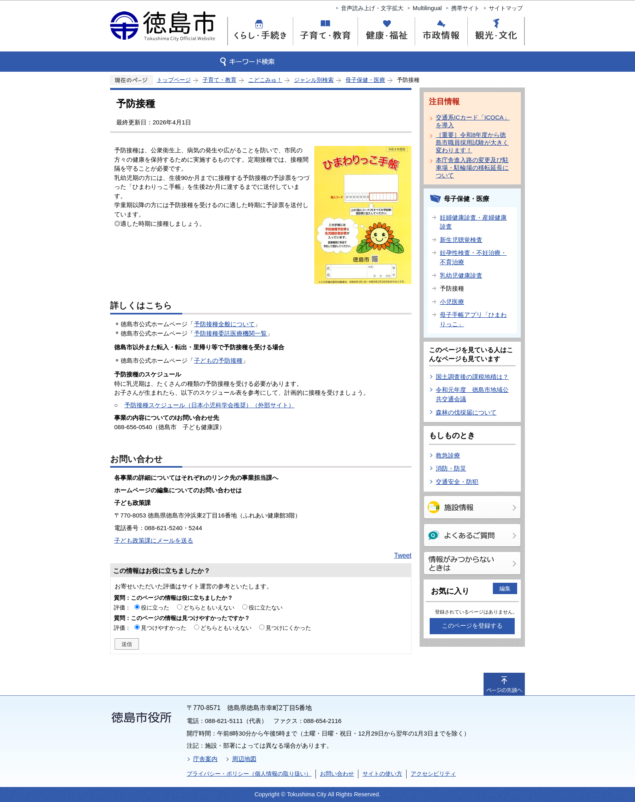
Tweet (402, 555)
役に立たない (266, 607)
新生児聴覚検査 (461, 239)
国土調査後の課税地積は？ (472, 376)
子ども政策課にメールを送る (153, 540)
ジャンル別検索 (314, 80)
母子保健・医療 (365, 80)
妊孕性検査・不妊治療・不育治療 (473, 257)
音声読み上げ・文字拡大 (372, 8)
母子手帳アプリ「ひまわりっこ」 (473, 319)
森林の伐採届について (466, 412)
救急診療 (448, 455)
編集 (505, 588)
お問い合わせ (337, 773)
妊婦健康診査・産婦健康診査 (473, 222)
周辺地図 (244, 758)
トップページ (174, 80)
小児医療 (452, 301)
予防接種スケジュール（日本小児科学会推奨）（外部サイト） (209, 405)
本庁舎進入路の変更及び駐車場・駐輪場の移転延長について (472, 167)
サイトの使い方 (382, 773)
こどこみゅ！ (265, 80)
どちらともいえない (208, 607)
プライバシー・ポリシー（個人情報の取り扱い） (249, 773)
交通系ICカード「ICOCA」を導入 (473, 121)
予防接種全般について (224, 324)
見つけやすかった (163, 627)
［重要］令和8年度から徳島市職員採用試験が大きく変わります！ (472, 142)
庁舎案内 (205, 758)
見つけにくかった (288, 627)
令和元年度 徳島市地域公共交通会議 (472, 394)
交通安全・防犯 (457, 481)
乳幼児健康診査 (461, 275)
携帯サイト (465, 8)
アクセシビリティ (433, 773)
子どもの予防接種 (218, 360)
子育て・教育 (219, 80)
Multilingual (427, 8)
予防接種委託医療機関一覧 (230, 333)
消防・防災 (451, 468)
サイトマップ (506, 8)
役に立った (155, 607)
